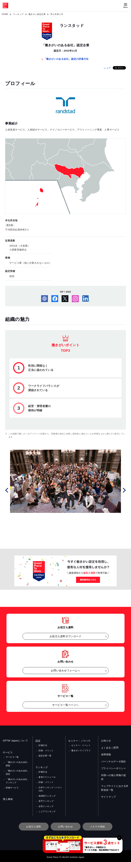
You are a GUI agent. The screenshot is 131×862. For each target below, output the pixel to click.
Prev (7, 490)
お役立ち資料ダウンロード (66, 636)
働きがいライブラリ (81, 750)
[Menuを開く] (125, 5)
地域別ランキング (47, 794)
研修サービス (12, 787)
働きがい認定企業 (37, 14)
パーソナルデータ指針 (113, 761)
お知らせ (106, 740)
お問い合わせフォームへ (65, 670)
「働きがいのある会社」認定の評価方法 (66, 59)
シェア (107, 68)
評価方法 (43, 745)
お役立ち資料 (33, 824)
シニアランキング (47, 809)
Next (124, 490)
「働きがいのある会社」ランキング (17, 780)
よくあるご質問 (109, 747)
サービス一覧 (12, 757)
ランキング (18, 14)
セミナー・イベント (81, 745)
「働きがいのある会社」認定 (17, 772)
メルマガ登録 (97, 824)
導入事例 (8, 798)
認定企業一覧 (45, 755)
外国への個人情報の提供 (114, 775)
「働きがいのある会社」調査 (17, 763)
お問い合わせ (65, 824)
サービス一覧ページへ (65, 704)
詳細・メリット (46, 750)
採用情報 (106, 754)
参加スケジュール (47, 776)
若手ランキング (46, 799)
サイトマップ (108, 793)
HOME (5, 14)
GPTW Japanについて (15, 740)
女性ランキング (46, 804)
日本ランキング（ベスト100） (50, 788)
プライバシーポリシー (113, 768)
